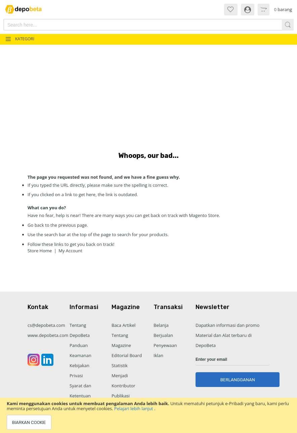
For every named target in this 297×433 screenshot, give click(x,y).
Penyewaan (165, 345)
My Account (70, 251)
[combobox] (127, 24)
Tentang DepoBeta (80, 330)
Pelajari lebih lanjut (134, 408)
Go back (36, 225)
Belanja (161, 325)
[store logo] (26, 9)
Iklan (158, 355)
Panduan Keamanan (80, 350)
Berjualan (163, 335)
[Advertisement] (148, 95)
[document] (148, 415)
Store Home (40, 251)
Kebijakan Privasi (79, 370)
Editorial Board (127, 355)
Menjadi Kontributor (123, 381)
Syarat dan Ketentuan (80, 391)
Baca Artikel (123, 325)
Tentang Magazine (121, 340)
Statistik (120, 365)
